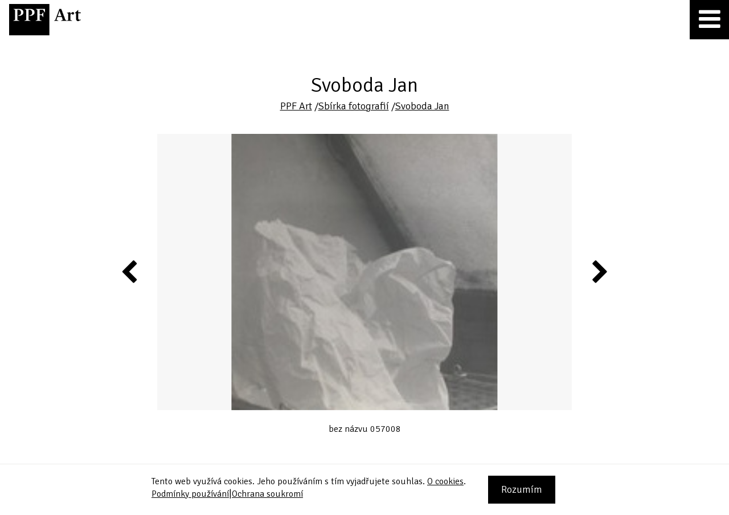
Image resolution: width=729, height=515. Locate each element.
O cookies (445, 481)
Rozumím (521, 489)
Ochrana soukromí (267, 494)
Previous (130, 271)
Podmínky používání (190, 494)
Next (599, 271)
